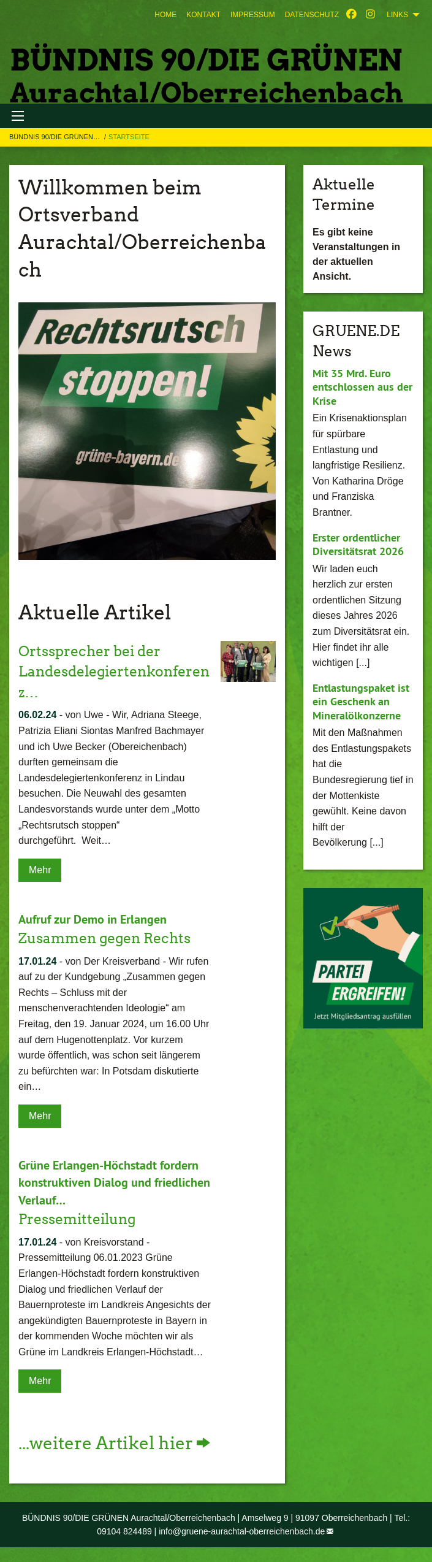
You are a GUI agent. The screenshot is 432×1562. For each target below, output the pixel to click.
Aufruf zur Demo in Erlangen (92, 919)
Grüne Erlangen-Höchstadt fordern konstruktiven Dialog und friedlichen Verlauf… (114, 1182)
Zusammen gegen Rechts (109, 938)
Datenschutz (312, 14)
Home (165, 14)
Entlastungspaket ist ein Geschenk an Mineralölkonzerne (361, 701)
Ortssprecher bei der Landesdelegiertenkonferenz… (114, 671)
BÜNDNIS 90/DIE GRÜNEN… (55, 136)
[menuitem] (165, 14)
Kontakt (203, 14)
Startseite (129, 136)
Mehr (40, 870)
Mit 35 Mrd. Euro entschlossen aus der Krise (362, 387)
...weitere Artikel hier (105, 1442)
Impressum (252, 14)
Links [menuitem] (397, 14)
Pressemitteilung (80, 1218)
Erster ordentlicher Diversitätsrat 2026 (358, 544)
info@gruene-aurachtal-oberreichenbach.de (242, 1531)
